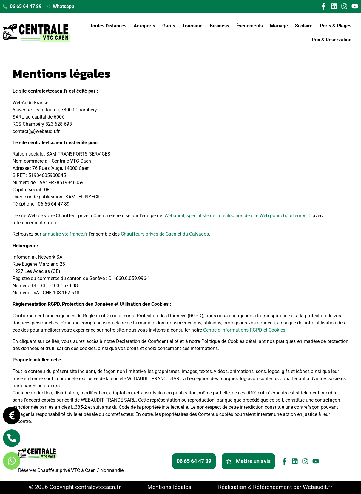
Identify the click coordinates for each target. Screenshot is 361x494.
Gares (168, 26)
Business (219, 26)
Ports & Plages (335, 26)
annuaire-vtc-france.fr (64, 234)
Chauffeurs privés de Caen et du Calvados (165, 234)
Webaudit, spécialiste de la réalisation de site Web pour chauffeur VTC (237, 215)
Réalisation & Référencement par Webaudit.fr (275, 487)
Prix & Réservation (331, 40)
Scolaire (304, 26)
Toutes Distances (108, 26)
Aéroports (144, 26)
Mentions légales (169, 487)
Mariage (279, 26)
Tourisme (192, 26)
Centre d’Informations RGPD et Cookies (244, 330)
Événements (249, 26)
